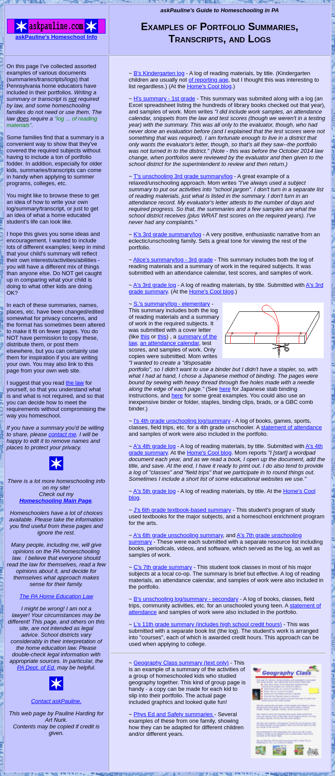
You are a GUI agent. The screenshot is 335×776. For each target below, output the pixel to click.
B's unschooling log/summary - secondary (185, 599)
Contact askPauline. (56, 701)
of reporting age (208, 79)
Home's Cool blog (209, 86)
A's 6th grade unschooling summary (178, 535)
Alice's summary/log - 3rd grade (173, 259)
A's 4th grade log (154, 446)
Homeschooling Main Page (55, 500)
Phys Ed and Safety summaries (173, 714)
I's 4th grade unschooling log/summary (181, 420)
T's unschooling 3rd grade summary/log (182, 176)
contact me (62, 434)
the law (75, 382)
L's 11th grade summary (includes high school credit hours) (207, 624)
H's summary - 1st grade (164, 98)
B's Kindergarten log (159, 73)
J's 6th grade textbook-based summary (182, 510)
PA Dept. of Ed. (36, 667)
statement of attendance (291, 427)
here (225, 389)
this (144, 336)
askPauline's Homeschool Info (56, 37)
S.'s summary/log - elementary (171, 303)
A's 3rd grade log (154, 285)
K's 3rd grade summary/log (167, 234)
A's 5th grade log (154, 491)
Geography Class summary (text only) (181, 662)
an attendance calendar (169, 343)
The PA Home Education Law (56, 596)
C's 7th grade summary (162, 567)
